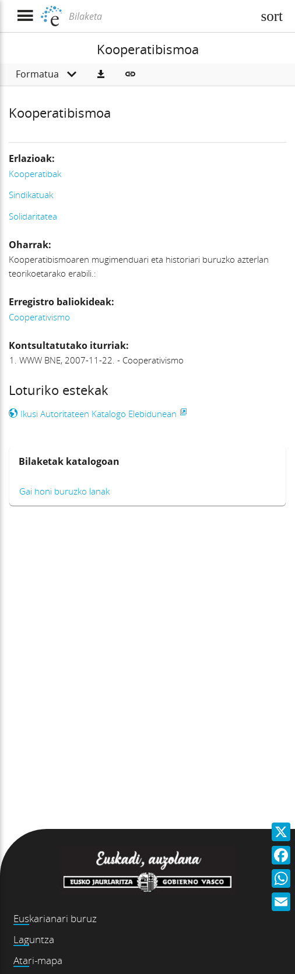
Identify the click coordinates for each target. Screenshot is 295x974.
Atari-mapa (37, 960)
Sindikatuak (31, 194)
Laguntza (33, 939)
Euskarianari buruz (55, 918)
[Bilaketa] (160, 16)
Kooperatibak (35, 173)
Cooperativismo (39, 317)
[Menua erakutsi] (25, 16)
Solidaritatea (33, 216)
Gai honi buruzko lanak (64, 491)
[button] (101, 74)
